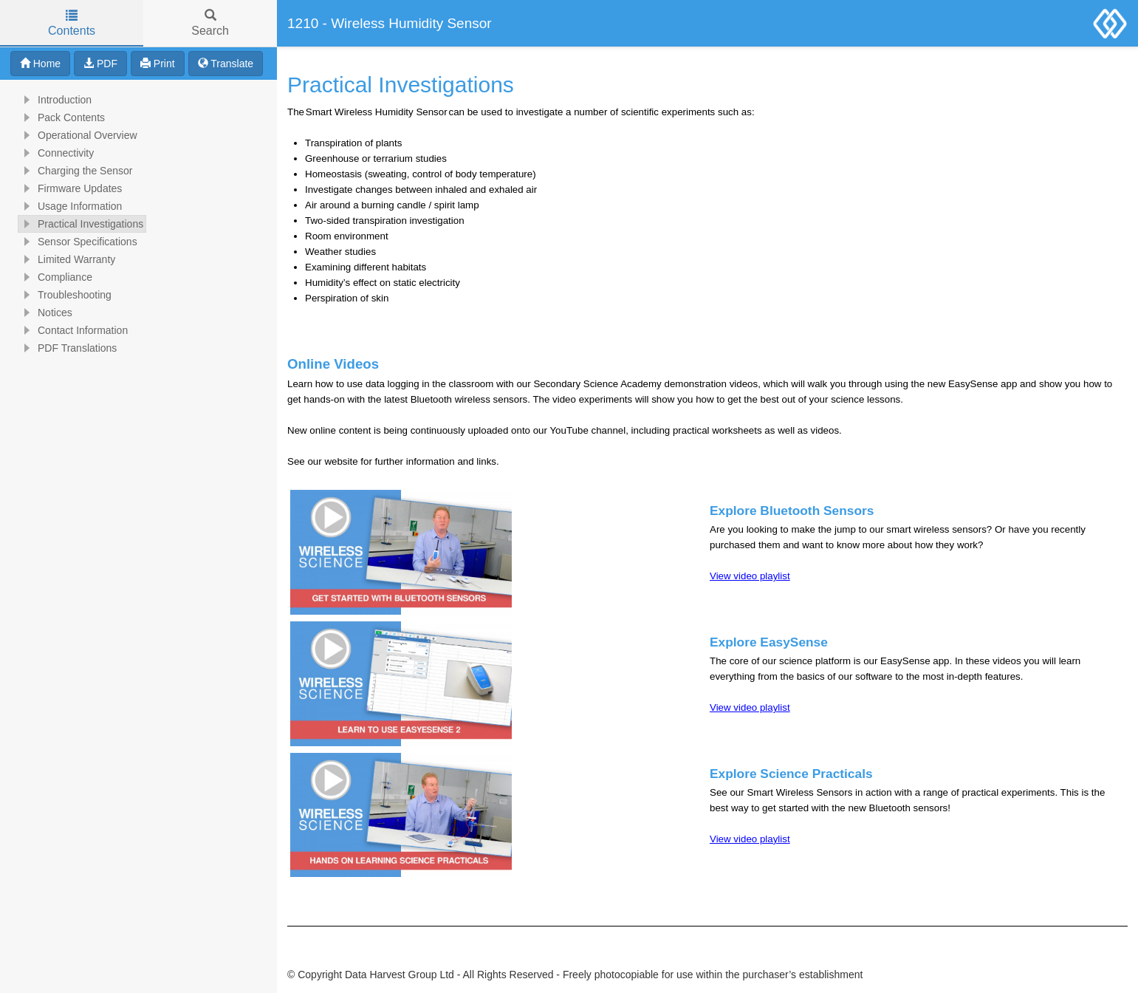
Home (40, 63)
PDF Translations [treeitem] (67, 348)
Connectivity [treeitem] (56, 153)
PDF (100, 63)
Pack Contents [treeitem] (61, 117)
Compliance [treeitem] (55, 277)
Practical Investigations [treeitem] (80, 224)
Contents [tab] (71, 23)
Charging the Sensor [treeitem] (75, 171)
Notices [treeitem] (45, 312)
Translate (225, 63)
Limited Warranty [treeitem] (66, 259)
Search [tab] (210, 23)
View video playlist (750, 575)
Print (157, 63)
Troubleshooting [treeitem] (65, 295)
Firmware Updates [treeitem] (70, 188)
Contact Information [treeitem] (73, 330)
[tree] (138, 224)
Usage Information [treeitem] (70, 206)
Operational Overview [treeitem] (77, 135)
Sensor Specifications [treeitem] (77, 241)
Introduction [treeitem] (55, 100)
